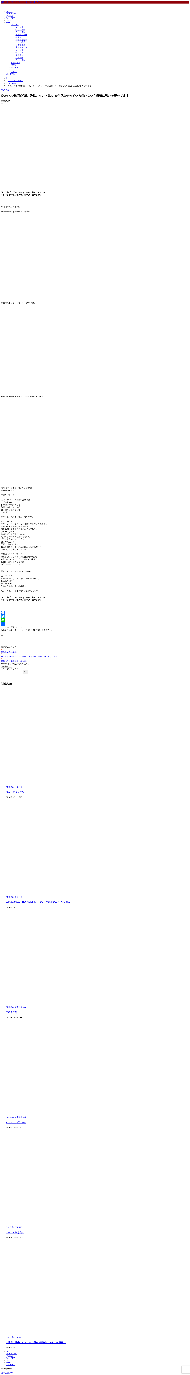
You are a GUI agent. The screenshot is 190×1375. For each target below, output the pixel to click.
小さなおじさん (22, 47)
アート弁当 (20, 32)
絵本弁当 (19, 58)
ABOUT (9, 12)
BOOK (8, 20)
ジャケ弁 (19, 50)
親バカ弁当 (20, 60)
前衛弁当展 (15, 63)
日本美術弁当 (21, 35)
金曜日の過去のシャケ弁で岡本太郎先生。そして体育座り (36, 1342)
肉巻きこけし (13, 1012)
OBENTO (15, 25)
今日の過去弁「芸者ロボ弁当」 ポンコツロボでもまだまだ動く (38, 902)
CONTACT (10, 74)
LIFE (13, 69)
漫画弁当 (19, 55)
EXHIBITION (11, 14)
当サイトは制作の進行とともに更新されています (22, 2)
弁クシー (19, 37)
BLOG (8, 22)
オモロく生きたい (15, 1232)
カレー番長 (20, 42)
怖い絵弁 (19, 52)
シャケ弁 (19, 27)
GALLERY (10, 18)
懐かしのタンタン (15, 792)
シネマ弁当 (20, 45)
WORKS (9, 16)
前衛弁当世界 (21, 40)
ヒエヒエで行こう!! (16, 1122)
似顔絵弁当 (20, 30)
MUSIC (14, 72)
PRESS (13, 65)
